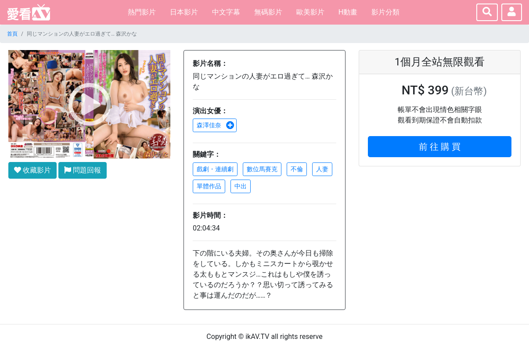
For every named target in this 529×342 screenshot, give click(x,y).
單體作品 (209, 186)
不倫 (297, 169)
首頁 (12, 34)
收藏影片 (32, 170)
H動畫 (347, 12)
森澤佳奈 (215, 125)
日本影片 (184, 12)
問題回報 (82, 170)
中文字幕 (226, 12)
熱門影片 (142, 12)
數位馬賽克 (262, 169)
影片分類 (385, 12)
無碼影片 (268, 12)
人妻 (322, 169)
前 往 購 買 (440, 146)
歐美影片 (310, 12)
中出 (240, 186)
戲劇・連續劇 (215, 169)
